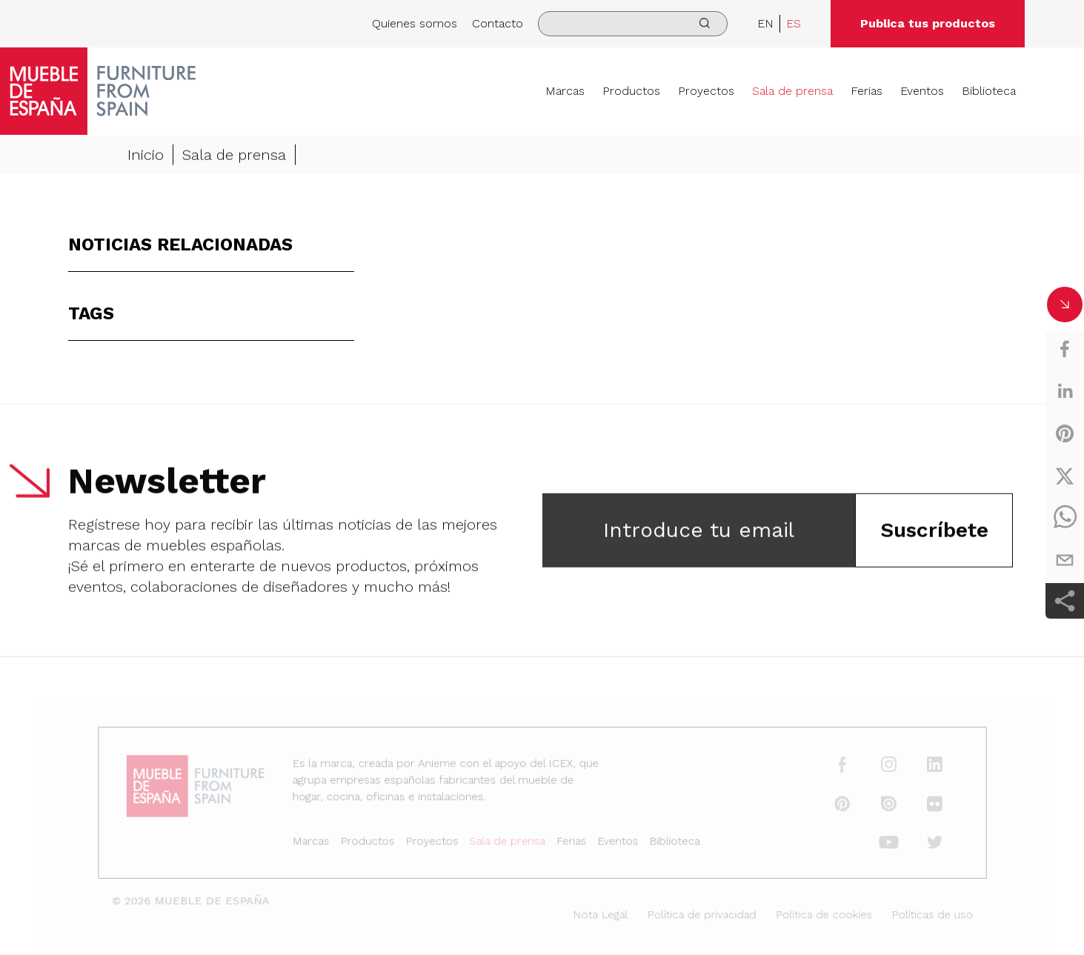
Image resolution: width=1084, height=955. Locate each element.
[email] (1065, 560)
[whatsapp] (1065, 518)
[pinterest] (1065, 433)
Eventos (922, 91)
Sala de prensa (792, 91)
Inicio (145, 156)
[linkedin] (1065, 391)
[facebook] (1065, 349)
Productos (631, 91)
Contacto (497, 23)
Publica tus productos (927, 23)
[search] (633, 23)
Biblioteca (989, 91)
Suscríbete (934, 531)
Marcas (565, 91)
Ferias (866, 91)
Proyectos (706, 91)
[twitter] (1065, 475)
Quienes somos (414, 23)
